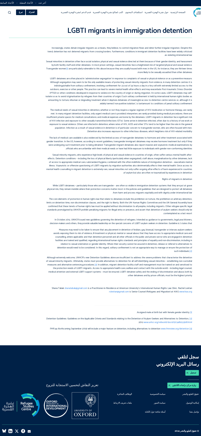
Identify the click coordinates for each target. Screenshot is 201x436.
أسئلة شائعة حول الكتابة (155, 412)
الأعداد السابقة (7, 3)
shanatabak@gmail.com (76, 288)
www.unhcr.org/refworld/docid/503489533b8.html (168, 322)
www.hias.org (185, 292)
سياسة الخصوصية (157, 394)
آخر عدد (42, 3)
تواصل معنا (194, 412)
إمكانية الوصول (192, 403)
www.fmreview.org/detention (175, 329)
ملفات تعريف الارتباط (122, 403)
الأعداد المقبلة (26, 3)
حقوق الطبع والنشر (190, 394)
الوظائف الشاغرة (124, 394)
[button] (9, 13)
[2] (190, 251)
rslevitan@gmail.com (119, 292)
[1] (67, 69)
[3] (96, 265)
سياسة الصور (159, 403)
